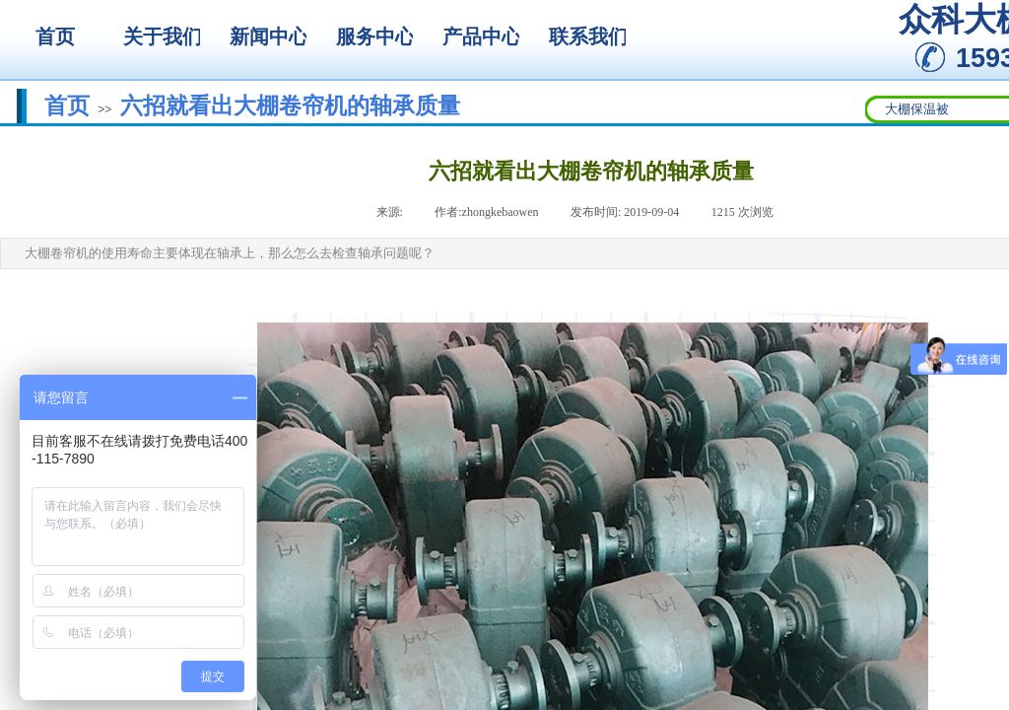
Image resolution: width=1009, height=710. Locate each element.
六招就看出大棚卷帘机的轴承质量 (290, 105)
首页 (67, 105)
